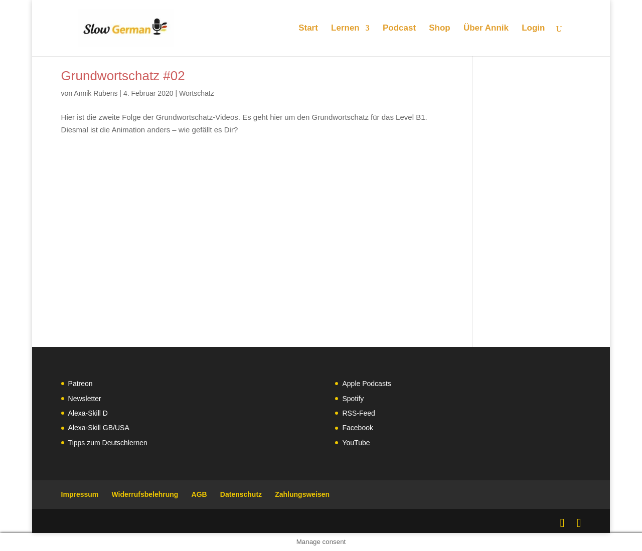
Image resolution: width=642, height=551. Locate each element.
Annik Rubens (95, 93)
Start (308, 29)
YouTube (356, 443)
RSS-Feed (358, 413)
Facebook (357, 428)
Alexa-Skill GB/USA (98, 428)
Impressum (80, 494)
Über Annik (486, 29)
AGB (199, 494)
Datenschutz (241, 494)
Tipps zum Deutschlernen (107, 443)
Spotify (353, 399)
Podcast (399, 29)
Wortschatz (196, 93)
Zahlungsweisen (302, 494)
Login (533, 29)
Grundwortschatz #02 (123, 75)
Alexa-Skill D (88, 413)
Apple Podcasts (366, 384)
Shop (439, 29)
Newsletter (84, 399)
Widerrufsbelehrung (144, 494)
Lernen (345, 29)
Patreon (80, 384)
